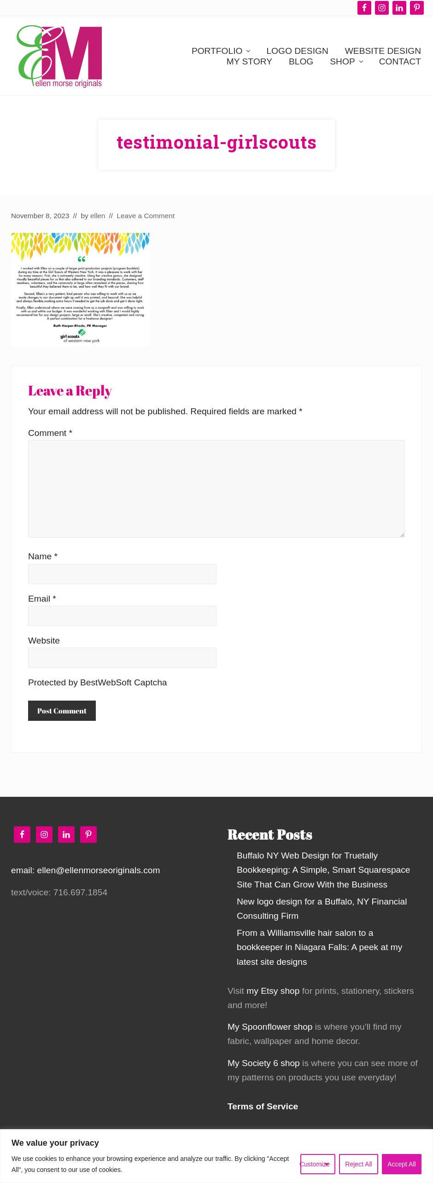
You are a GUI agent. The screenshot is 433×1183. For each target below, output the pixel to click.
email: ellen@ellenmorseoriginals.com (85, 870)
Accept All (401, 1164)
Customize (315, 1164)
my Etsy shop (272, 991)
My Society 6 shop (264, 1063)
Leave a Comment (146, 216)
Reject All (358, 1164)
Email (42, 598)
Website (44, 640)
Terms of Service (263, 1106)
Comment (50, 433)
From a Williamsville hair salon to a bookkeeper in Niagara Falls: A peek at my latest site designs (319, 947)
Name (43, 556)
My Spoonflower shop (270, 1027)
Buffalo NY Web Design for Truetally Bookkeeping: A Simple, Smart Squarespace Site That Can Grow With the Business (323, 870)
